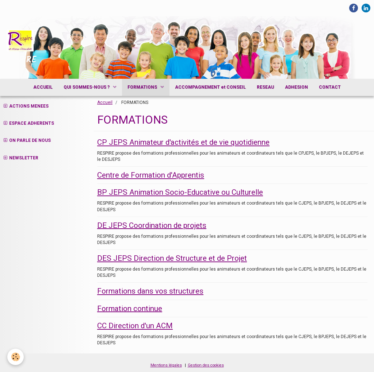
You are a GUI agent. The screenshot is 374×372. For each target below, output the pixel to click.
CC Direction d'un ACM (135, 325)
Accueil (104, 102)
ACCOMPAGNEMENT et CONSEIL (210, 87)
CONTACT (330, 87)
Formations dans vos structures (150, 291)
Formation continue (129, 308)
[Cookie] (15, 357)
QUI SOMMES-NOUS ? (87, 87)
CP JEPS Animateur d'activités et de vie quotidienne (183, 142)
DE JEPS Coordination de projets (151, 225)
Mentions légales (166, 365)
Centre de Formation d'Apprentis (150, 175)
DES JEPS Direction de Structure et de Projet (172, 258)
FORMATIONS (142, 87)
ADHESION (296, 87)
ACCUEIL (43, 87)
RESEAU (265, 87)
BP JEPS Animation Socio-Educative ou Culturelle (180, 192)
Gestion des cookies (206, 365)
